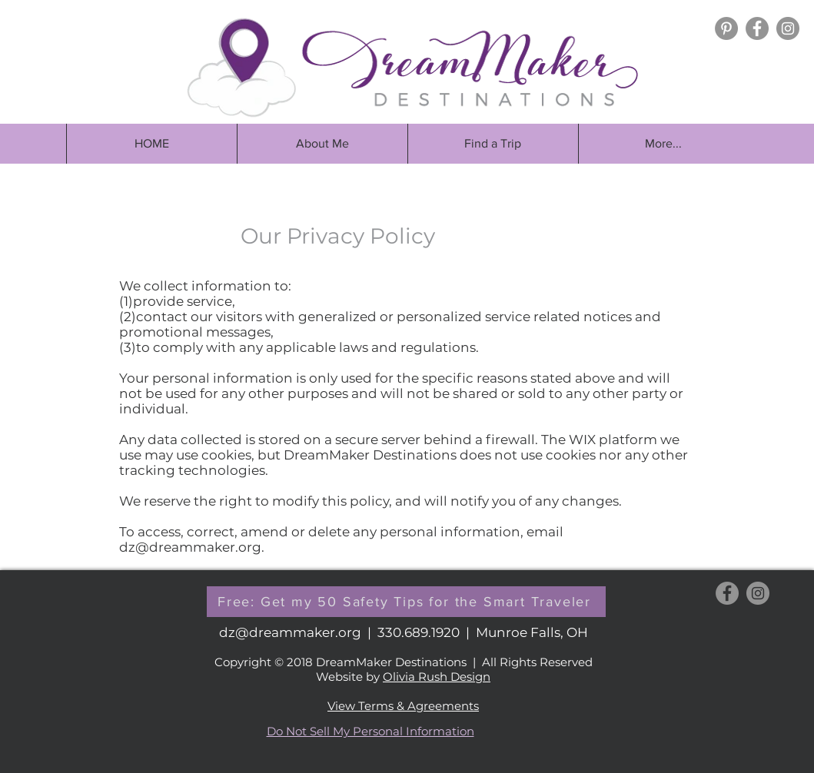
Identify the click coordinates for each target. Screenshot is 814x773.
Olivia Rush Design (436, 676)
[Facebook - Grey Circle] (757, 28)
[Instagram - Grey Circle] (787, 28)
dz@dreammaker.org (190, 547)
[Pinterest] (726, 28)
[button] (492, 144)
